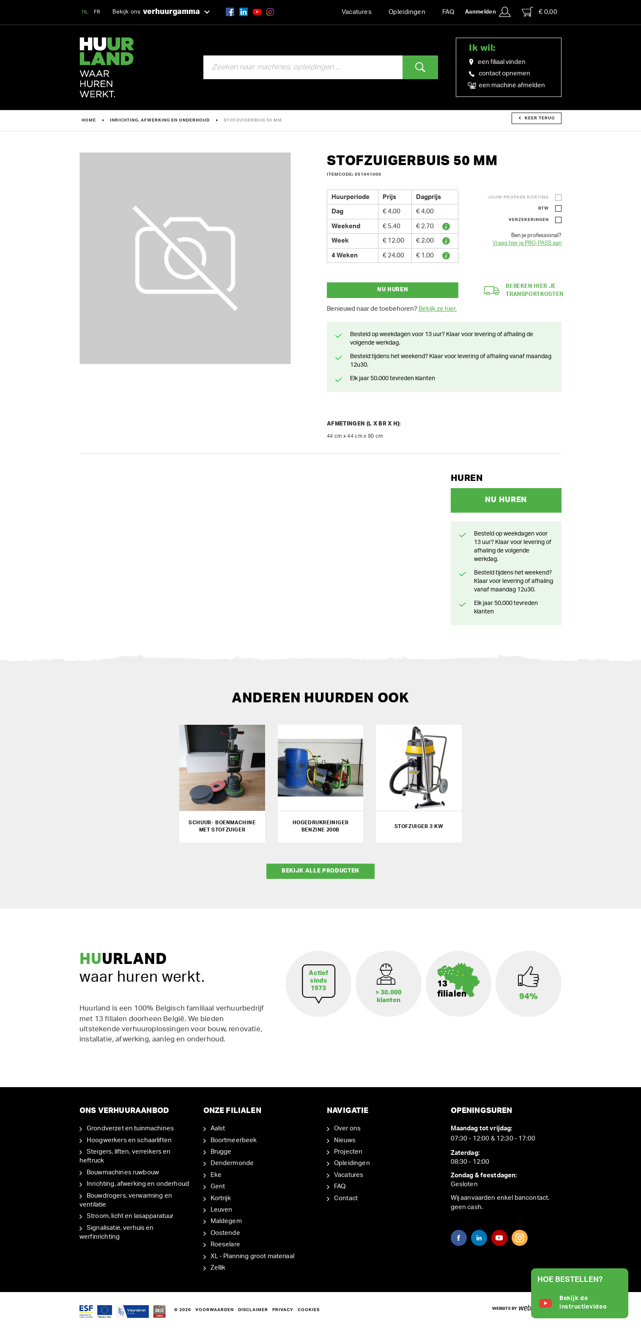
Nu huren (392, 290)
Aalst (218, 1128)
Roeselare (225, 1244)
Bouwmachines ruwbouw (123, 1172)
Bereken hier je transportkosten (524, 290)
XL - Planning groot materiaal (252, 1256)
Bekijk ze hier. (438, 309)
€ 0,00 (539, 12)
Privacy (282, 1310)
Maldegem (226, 1221)
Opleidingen (407, 12)
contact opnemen (499, 73)
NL (85, 11)
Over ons (347, 1128)
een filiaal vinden (497, 62)
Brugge (221, 1152)
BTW (543, 208)
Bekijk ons (161, 12)
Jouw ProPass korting (518, 197)
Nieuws (345, 1140)
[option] (185, 258)
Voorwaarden (214, 1310)
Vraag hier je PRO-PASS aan (527, 243)
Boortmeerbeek (234, 1140)
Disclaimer (253, 1310)
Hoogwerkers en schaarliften (129, 1140)
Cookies (309, 1310)
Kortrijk (221, 1198)
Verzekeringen (529, 220)
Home (89, 120)
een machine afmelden (507, 85)
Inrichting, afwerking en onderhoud (160, 120)
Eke (216, 1175)
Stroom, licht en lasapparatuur (130, 1216)
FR (97, 11)
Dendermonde (232, 1163)
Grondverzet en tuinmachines (130, 1128)
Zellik (218, 1268)
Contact (346, 1198)
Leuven (222, 1210)
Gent (218, 1186)
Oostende (225, 1233)
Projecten (348, 1152)
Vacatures (357, 12)
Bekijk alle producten (320, 871)
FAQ (448, 12)
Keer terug (537, 118)
